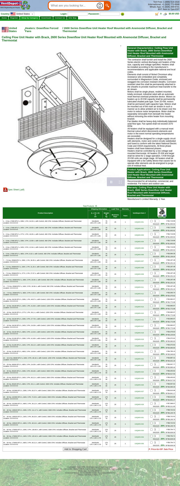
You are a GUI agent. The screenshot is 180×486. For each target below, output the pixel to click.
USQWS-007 (139, 261)
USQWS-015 (139, 313)
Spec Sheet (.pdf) (16, 189)
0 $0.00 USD (167, 14)
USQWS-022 (139, 359)
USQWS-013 (139, 300)
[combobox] (22, 14)
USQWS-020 (139, 346)
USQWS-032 (139, 424)
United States (13, 30)
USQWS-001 (139, 222)
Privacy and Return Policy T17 (90, 475)
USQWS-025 (139, 378)
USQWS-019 (139, 339)
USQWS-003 (139, 235)
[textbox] (22, 14)
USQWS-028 (139, 398)
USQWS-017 (139, 326)
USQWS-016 (139, 320)
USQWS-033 (139, 430)
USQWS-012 (139, 294)
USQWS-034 (139, 437)
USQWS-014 (139, 307)
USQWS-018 (139, 333)
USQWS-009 (139, 274)
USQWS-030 (139, 411)
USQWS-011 (139, 287)
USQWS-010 (139, 281)
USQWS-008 (139, 268)
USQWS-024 (139, 372)
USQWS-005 (139, 248)
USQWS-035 (139, 443)
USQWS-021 (139, 352)
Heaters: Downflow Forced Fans (41, 30)
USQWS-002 (139, 228)
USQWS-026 (139, 385)
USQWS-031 (139, 417)
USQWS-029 (139, 404)
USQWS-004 (139, 241)
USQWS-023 (139, 365)
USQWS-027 (139, 391)
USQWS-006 (139, 255)
